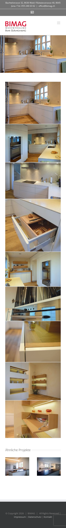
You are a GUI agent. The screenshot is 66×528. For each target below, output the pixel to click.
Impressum (20, 516)
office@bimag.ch (47, 5)
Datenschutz (34, 516)
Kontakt (48, 516)
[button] (8, 466)
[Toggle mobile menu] (59, 23)
